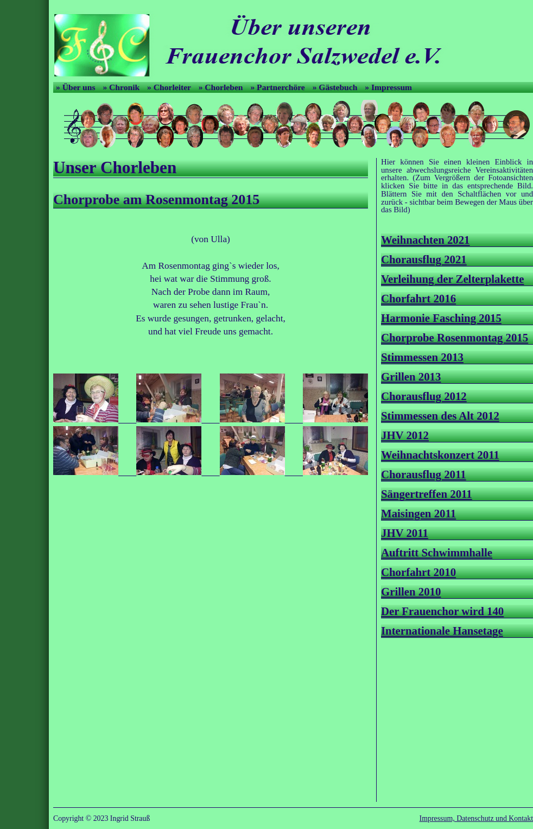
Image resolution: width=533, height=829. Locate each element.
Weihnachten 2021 (425, 239)
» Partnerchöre (278, 87)
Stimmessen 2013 (422, 357)
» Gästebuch (336, 87)
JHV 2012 (405, 435)
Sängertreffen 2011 (426, 494)
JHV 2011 (404, 533)
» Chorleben (222, 87)
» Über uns (76, 87)
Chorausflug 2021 (424, 259)
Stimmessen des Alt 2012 (440, 415)
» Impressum (388, 87)
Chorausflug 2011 (423, 474)
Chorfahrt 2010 (418, 572)
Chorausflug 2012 (424, 396)
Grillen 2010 (411, 591)
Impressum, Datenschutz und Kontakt (476, 818)
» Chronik (122, 87)
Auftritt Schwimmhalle (436, 552)
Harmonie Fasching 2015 (441, 318)
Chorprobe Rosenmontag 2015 (454, 337)
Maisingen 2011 (418, 513)
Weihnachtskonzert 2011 (440, 454)
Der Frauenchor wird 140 (442, 611)
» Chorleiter (170, 87)
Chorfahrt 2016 (418, 298)
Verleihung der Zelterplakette (452, 279)
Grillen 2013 (411, 376)
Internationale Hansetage (442, 630)
